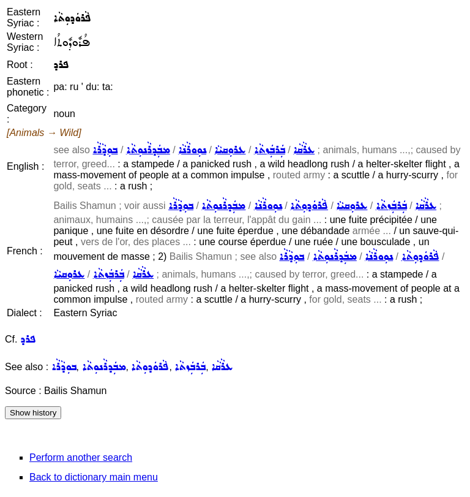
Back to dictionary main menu (93, 477)
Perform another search (80, 457)
